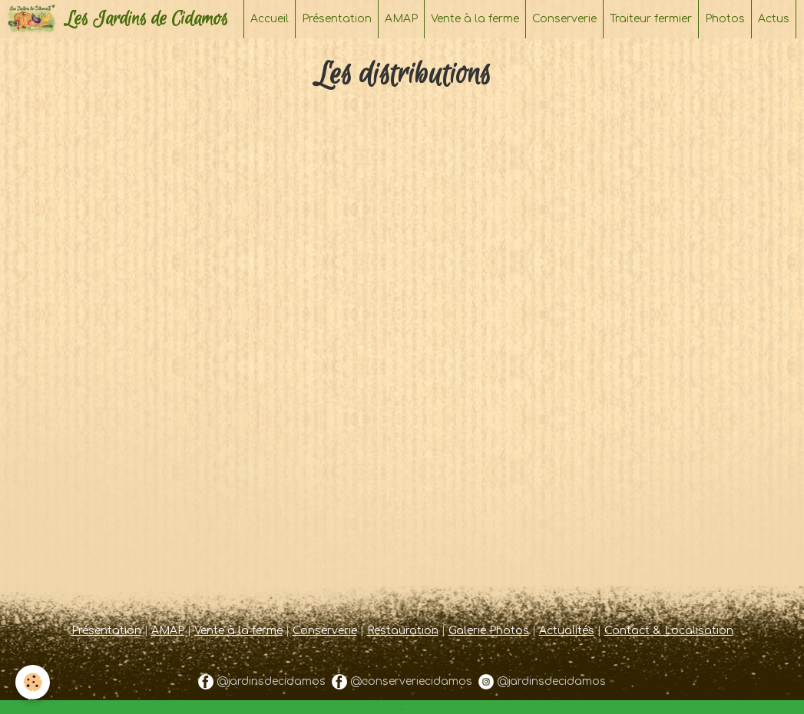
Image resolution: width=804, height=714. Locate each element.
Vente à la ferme (475, 19)
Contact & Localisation (668, 630)
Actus (773, 19)
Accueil (269, 19)
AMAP (401, 19)
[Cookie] (32, 682)
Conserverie (564, 19)
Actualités (566, 630)
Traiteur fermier (651, 19)
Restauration (402, 630)
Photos (725, 19)
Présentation (337, 19)
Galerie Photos (488, 630)
